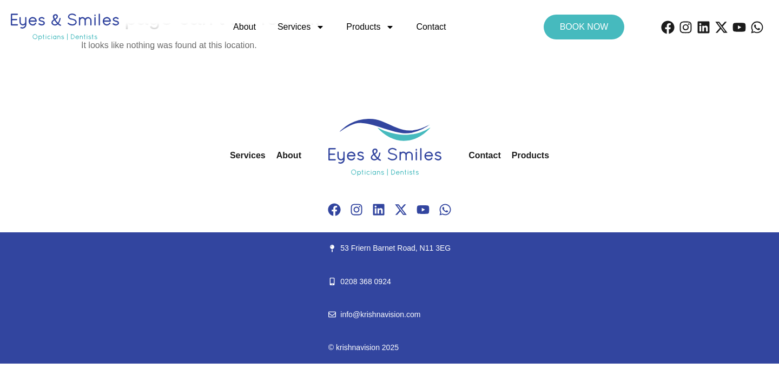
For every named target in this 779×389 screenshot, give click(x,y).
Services (301, 27)
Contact (431, 26)
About (244, 26)
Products (370, 27)
